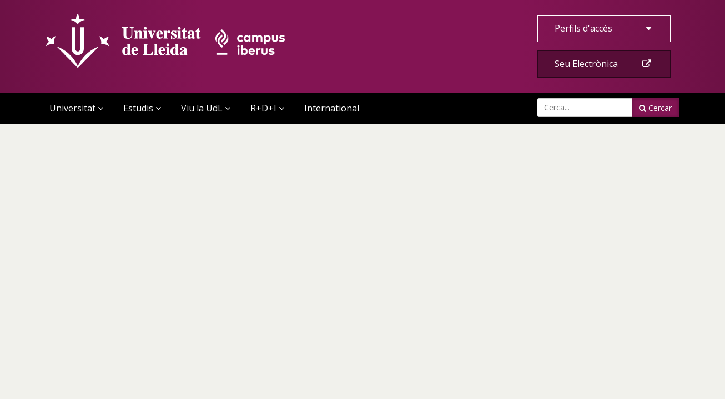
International (331, 108)
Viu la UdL (205, 108)
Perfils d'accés (604, 28)
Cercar (655, 108)
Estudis (142, 108)
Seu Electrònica (604, 64)
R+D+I (267, 108)
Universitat (76, 108)
